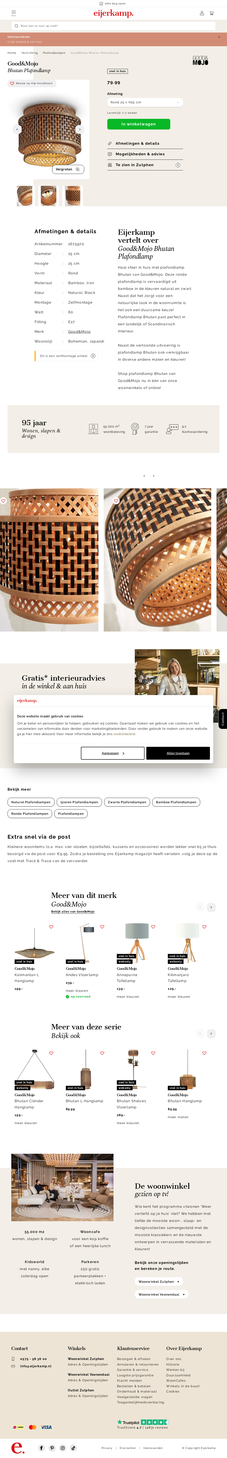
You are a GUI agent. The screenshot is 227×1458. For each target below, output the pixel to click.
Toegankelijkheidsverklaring (140, 1402)
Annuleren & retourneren (138, 1364)
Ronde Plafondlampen (29, 813)
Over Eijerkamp (184, 1348)
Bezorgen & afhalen (134, 1359)
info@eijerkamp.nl (31, 1366)
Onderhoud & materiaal (137, 1391)
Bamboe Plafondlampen (176, 802)
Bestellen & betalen (134, 1386)
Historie (172, 1364)
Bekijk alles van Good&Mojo (73, 911)
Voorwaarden (153, 1448)
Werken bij (175, 1369)
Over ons (173, 1359)
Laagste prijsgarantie (135, 1375)
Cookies (173, 1391)
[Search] (113, 25)
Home (12, 53)
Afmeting (115, 94)
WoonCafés (176, 1380)
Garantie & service (132, 1369)
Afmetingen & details (137, 143)
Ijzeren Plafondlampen (79, 802)
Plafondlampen (54, 53)
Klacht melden (129, 1380)
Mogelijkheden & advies (140, 154)
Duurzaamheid (178, 1375)
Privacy (107, 1448)
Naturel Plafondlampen (31, 802)
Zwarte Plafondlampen (127, 802)
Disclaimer (128, 1448)
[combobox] (145, 102)
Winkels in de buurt (183, 1386)
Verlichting (30, 53)
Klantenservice (133, 1348)
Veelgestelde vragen (135, 1397)
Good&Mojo (79, 331)
